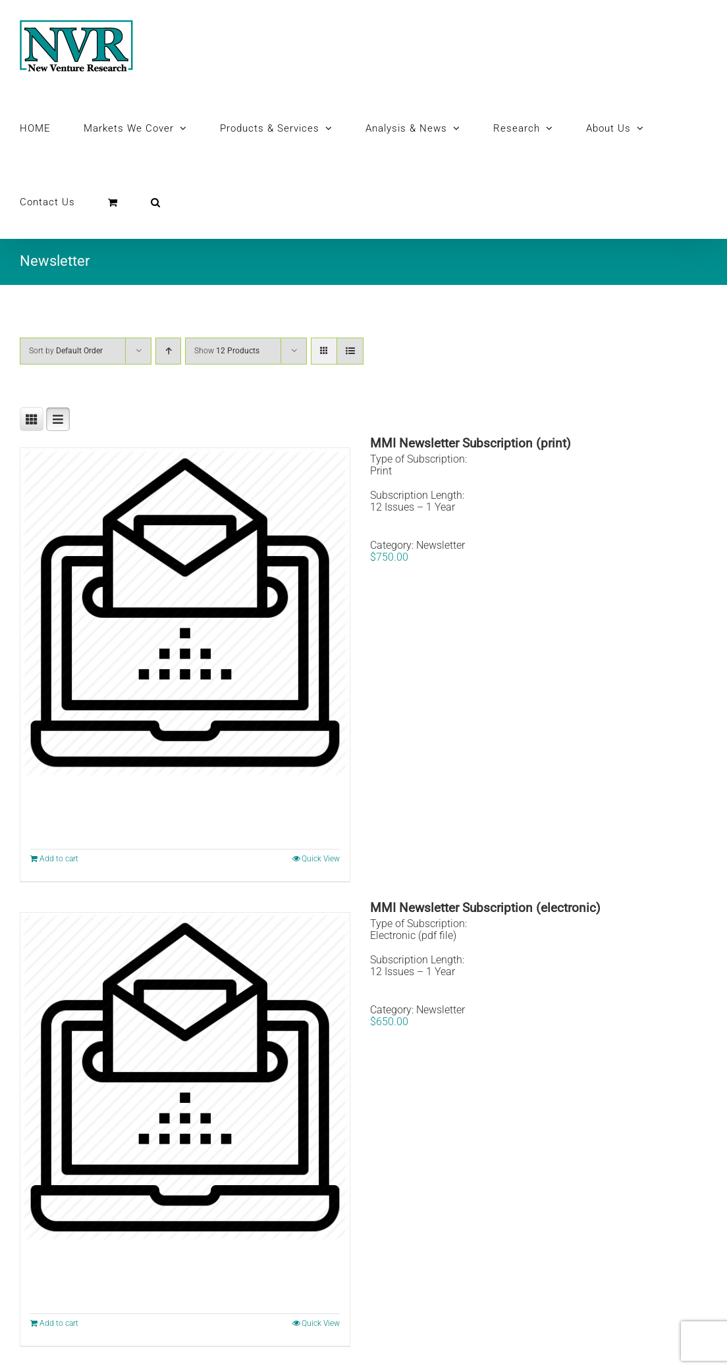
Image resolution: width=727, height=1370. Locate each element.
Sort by (66, 350)
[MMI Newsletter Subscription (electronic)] (185, 1077)
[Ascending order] (168, 351)
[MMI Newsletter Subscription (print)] (185, 612)
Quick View (321, 858)
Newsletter (440, 545)
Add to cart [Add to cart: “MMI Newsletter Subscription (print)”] (59, 858)
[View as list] (350, 351)
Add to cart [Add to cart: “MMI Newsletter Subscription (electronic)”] (59, 1323)
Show (226, 350)
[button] (156, 202)
